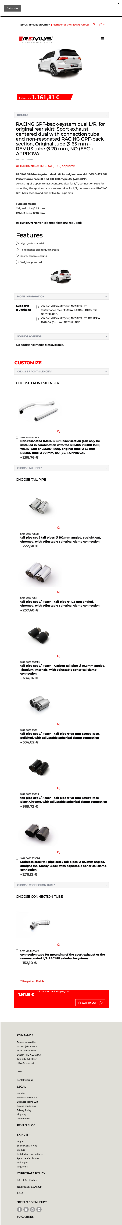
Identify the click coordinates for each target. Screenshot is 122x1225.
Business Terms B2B (27, 1101)
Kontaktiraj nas (25, 1079)
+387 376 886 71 (29, 1058)
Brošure (21, 1149)
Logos (20, 1141)
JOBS (19, 1071)
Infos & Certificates (27, 1180)
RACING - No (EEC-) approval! (45, 166)
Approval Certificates (28, 1158)
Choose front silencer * (34, 371)
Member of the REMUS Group (70, 24)
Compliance (23, 1118)
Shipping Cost (63, 991)
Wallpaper (22, 1162)
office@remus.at (25, 1063)
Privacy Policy (24, 1110)
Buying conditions (26, 1106)
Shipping (21, 1114)
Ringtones (22, 1166)
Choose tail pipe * (29, 468)
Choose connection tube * (36, 885)
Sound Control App (27, 1145)
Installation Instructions (29, 1154)
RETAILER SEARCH (29, 1186)
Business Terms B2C (27, 1097)
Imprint (21, 1093)
